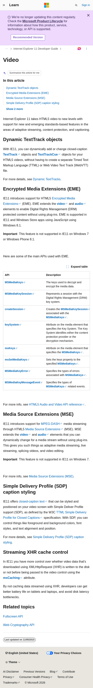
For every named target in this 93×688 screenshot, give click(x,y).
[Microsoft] (46, 5)
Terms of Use (65, 677)
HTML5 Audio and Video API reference (55, 404)
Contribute (69, 671)
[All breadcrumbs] (6, 49)
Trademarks (10, 682)
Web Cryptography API (18, 625)
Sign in (86, 5)
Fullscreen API (13, 616)
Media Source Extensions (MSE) (25, 98)
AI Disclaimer (11, 671)
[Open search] (76, 5)
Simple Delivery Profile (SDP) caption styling (32, 103)
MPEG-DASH (50, 423)
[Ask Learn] (79, 49)
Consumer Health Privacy (34, 677)
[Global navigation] (4, 5)
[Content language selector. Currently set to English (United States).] (21, 653)
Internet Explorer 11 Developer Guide (35, 48)
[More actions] (86, 49)
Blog (52, 671)
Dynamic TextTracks (46, 179)
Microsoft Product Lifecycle (42, 21)
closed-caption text (31, 501)
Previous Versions (34, 671)
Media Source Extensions (42, 429)
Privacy (7, 677)
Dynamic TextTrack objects (22, 87)
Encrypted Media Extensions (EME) (27, 92)
